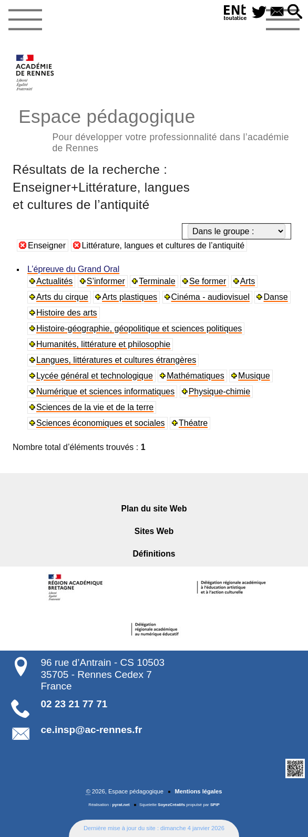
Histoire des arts (66, 312)
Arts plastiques (129, 296)
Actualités (54, 281)
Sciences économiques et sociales (100, 422)
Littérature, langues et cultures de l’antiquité (163, 245)
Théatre (193, 422)
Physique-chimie (219, 391)
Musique (254, 375)
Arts (247, 281)
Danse (275, 296)
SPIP (215, 804)
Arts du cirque (62, 296)
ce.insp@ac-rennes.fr (91, 729)
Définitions (154, 553)
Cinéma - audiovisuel (210, 296)
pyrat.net (121, 804)
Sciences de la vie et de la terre (94, 407)
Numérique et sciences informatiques (105, 391)
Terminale (157, 281)
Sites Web (154, 531)
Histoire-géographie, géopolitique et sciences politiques (139, 328)
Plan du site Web (154, 508)
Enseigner (47, 245)
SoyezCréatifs (171, 804)
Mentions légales (198, 791)
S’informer (106, 281)
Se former (207, 281)
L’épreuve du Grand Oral (73, 269)
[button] (295, 12)
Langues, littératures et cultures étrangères (116, 359)
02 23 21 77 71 (74, 703)
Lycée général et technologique (94, 375)
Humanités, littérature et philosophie (103, 344)
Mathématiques (195, 375)
